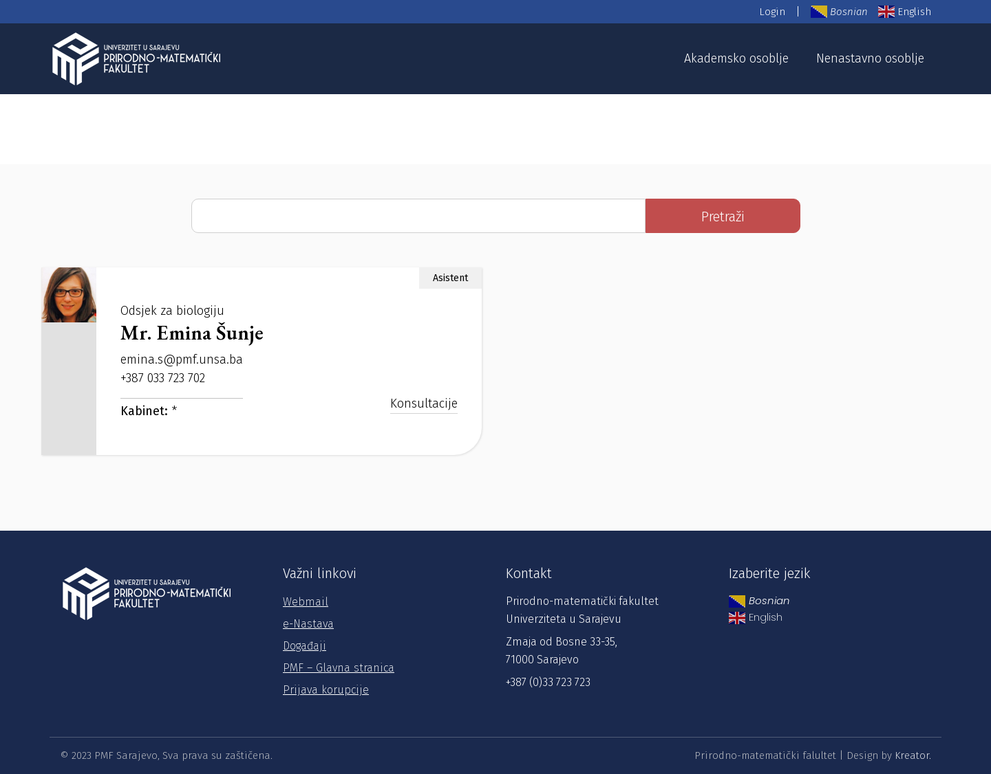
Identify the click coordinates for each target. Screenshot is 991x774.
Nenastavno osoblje (870, 58)
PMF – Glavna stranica (338, 667)
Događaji (304, 645)
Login (772, 11)
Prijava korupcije (326, 689)
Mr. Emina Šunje (192, 332)
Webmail (305, 601)
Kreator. (913, 755)
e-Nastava (308, 623)
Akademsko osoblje (736, 58)
